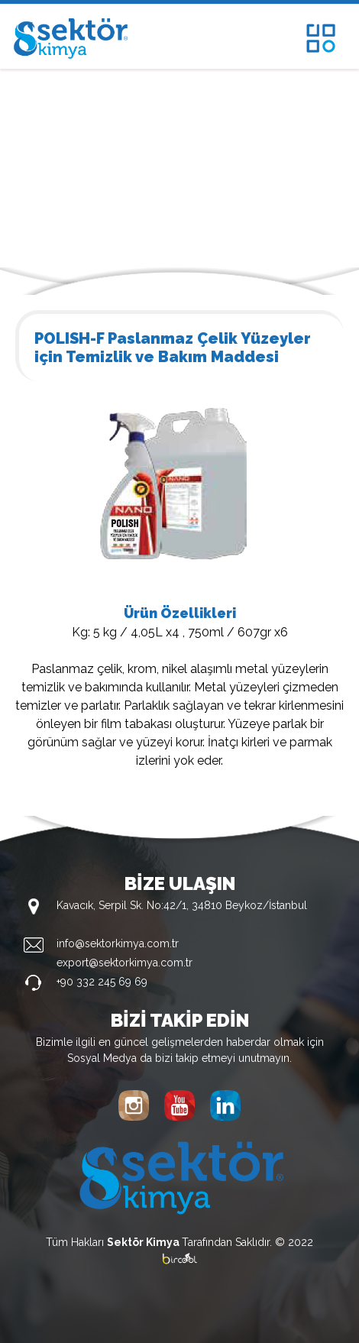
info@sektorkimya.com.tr (118, 943)
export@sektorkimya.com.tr (124, 962)
